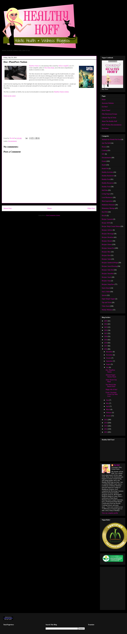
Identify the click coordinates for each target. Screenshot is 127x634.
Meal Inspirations (107, 201)
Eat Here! (105, 107)
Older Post (91, 208)
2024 (106, 324)
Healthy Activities (107, 172)
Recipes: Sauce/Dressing (109, 266)
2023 (106, 327)
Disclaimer (105, 128)
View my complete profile (110, 513)
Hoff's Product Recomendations (111, 125)
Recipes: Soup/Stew (108, 284)
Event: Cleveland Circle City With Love (112, 394)
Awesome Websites (108, 103)
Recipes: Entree (107, 244)
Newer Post (7, 208)
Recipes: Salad (106, 259)
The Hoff (117, 465)
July (107, 367)
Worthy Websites (107, 310)
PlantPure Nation (34, 66)
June (107, 400)
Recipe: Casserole (107, 219)
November (109, 355)
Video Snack (106, 306)
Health (104, 165)
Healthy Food (106, 179)
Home (49, 208)
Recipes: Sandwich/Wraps (110, 262)
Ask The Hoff (106, 143)
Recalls (104, 215)
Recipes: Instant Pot (108, 248)
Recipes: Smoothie (107, 273)
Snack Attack (106, 288)
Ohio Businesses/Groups (109, 114)
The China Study (49, 68)
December (109, 352)
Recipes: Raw (106, 255)
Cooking (104, 150)
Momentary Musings (108, 208)
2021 (106, 333)
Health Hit (105, 168)
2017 (106, 346)
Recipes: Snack (106, 277)
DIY (103, 154)
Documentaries (12, 141)
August (108, 364)
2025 (106, 321)
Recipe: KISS (106, 223)
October (108, 358)
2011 (106, 432)
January (108, 416)
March (108, 409)
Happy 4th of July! (111, 389)
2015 (106, 419)
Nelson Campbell (63, 66)
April (108, 406)
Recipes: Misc (106, 252)
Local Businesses (107, 197)
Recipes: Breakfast (107, 237)
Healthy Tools (106, 186)
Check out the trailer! (10, 96)
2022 (106, 330)
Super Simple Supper (108, 299)
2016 (106, 349)
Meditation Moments (108, 205)
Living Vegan (106, 194)
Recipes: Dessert (107, 241)
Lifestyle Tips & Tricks (109, 117)
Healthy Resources (107, 183)
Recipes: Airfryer (107, 230)
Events (104, 161)
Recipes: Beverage (107, 234)
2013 (106, 426)
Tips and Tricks (106, 302)
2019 (106, 340)
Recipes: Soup (106, 281)
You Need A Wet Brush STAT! (111, 385)
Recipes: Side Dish (108, 270)
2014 (106, 423)
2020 (106, 336)
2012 (106, 429)
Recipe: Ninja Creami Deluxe (111, 226)
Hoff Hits (105, 190)
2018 (106, 343)
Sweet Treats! (106, 110)
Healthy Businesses (108, 176)
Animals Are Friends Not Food (111, 139)
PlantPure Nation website (61, 92)
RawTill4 (105, 212)
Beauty (104, 147)
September (109, 361)
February (109, 412)
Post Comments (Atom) (53, 215)
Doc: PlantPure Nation (110, 371)
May (107, 403)
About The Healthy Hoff (109, 121)
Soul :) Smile (106, 291)
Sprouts (104, 295)
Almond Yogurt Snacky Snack (111, 376)
